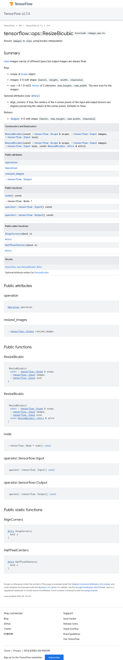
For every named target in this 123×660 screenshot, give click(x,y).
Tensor (35, 85)
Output (15, 118)
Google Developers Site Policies (90, 587)
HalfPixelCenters (16, 245)
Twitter (7, 629)
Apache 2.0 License (47, 587)
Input (6, 61)
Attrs (35, 95)
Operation (11, 167)
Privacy (17, 650)
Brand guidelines (71, 634)
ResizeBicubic (14, 133)
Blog (6, 618)
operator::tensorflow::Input (23, 206)
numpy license (90, 590)
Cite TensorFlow (71, 639)
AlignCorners (13, 233)
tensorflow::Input (85, 133)
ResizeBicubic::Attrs (61, 146)
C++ (48, 25)
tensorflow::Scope (46, 133)
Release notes (70, 623)
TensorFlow (9, 25)
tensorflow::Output (20, 179)
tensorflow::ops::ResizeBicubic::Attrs (23, 267)
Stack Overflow (71, 629)
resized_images (14, 173)
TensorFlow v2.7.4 (17, 14)
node (8, 195)
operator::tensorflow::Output (24, 215)
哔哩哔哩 (8, 634)
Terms (7, 650)
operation (11, 162)
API (20, 25)
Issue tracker (69, 618)
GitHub (7, 623)
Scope (24, 74)
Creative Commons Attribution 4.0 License (90, 584)
